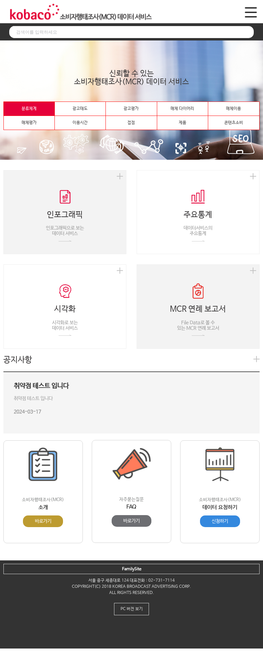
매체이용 (233, 108)
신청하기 (220, 521)
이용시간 (80, 122)
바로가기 (43, 521)
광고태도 (80, 108)
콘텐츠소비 (233, 122)
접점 (131, 122)
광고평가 (131, 108)
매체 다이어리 (182, 108)
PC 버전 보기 (132, 609)
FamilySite (131, 569)
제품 (182, 122)
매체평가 (29, 122)
